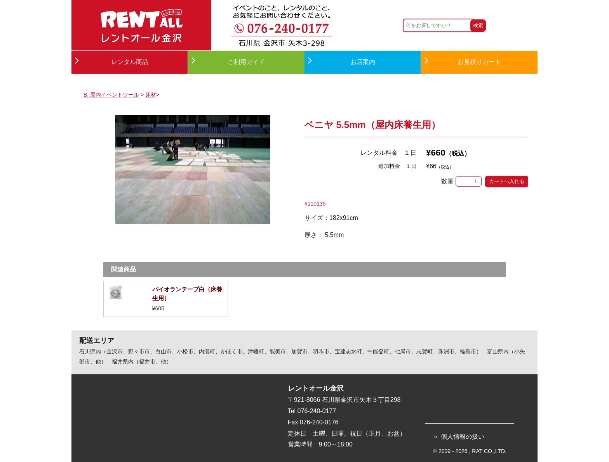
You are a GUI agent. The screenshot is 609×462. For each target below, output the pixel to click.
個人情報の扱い (462, 436)
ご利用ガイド (246, 62)
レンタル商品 (129, 62)
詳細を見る (166, 299)
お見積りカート (479, 62)
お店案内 (362, 62)
